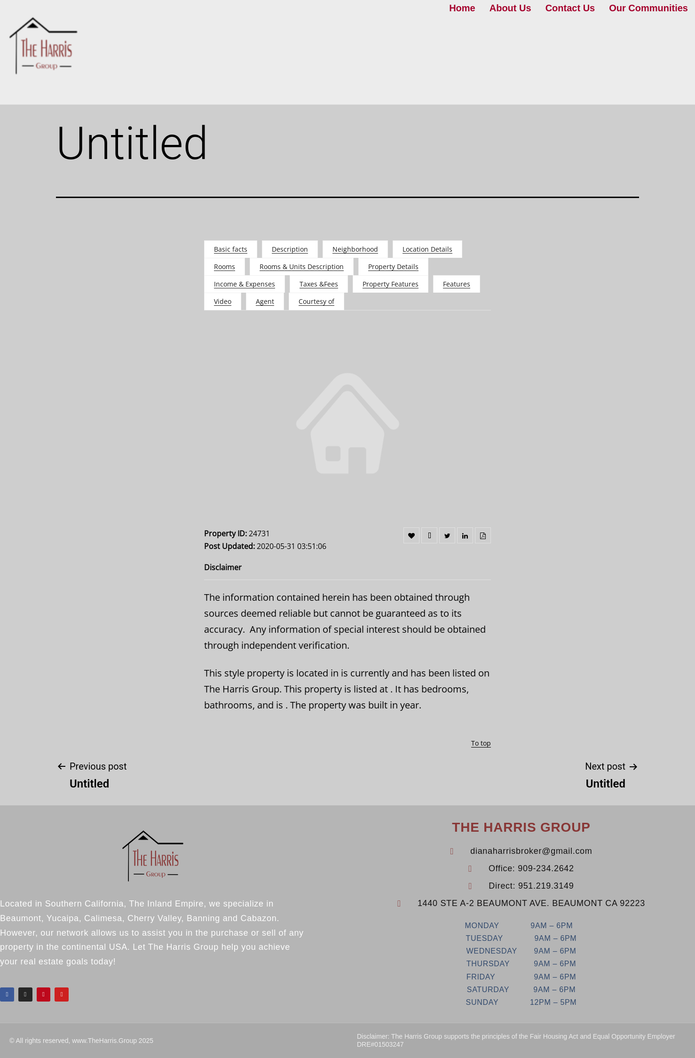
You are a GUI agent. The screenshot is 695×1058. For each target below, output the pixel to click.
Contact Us (570, 8)
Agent (265, 301)
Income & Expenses (244, 283)
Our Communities (648, 8)
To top (481, 743)
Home (462, 8)
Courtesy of (316, 301)
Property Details (393, 266)
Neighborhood (355, 249)
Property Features (391, 283)
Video (222, 301)
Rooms (224, 266)
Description (290, 249)
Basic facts (230, 249)
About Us (510, 8)
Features (456, 283)
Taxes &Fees (319, 283)
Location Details (427, 249)
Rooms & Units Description (302, 266)
